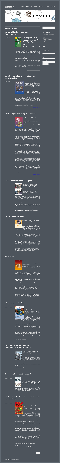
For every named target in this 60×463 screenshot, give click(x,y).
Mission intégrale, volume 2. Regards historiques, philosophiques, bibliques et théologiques (48, 37)
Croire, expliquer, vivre (14, 216)
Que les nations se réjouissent (18, 374)
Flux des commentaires (46, 49)
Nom (43, 57)
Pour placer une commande (33, 69)
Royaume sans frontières (46, 38)
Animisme (9, 257)
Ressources (47, 6)
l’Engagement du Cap (14, 303)
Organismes (41, 6)
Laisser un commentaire (8, 261)
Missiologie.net (9, 6)
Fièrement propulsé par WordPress (14, 459)
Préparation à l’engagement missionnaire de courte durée (18, 346)
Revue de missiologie (33, 6)
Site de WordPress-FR (46, 50)
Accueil (22, 6)
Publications (27, 6)
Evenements (53, 6)
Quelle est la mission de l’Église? (19, 181)
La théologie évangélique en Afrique (21, 114)
